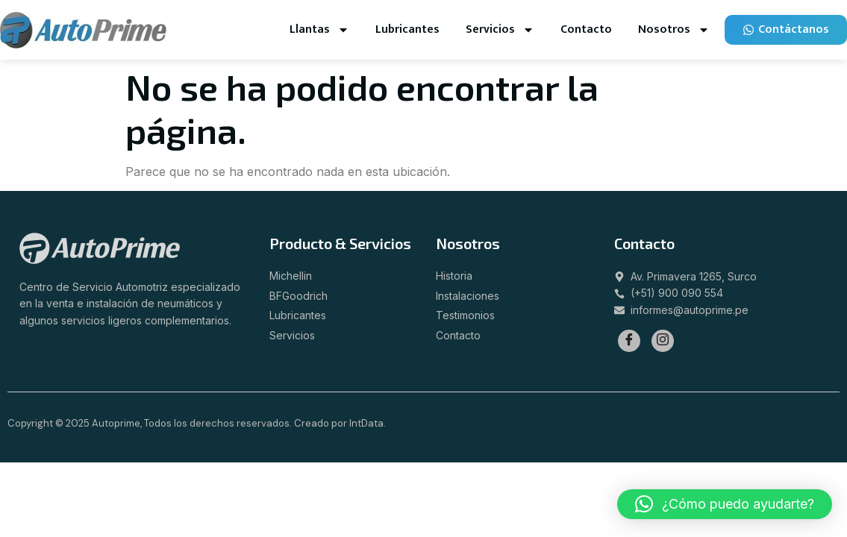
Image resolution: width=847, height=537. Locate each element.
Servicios (500, 29)
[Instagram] (662, 341)
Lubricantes (407, 29)
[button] (724, 504)
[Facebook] (629, 341)
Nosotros (674, 29)
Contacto (586, 29)
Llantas (319, 29)
